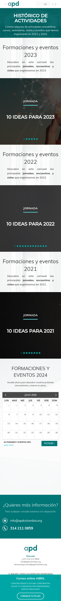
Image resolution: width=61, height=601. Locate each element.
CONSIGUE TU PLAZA (30, 596)
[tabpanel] (30, 111)
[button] (24, 139)
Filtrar (49, 443)
